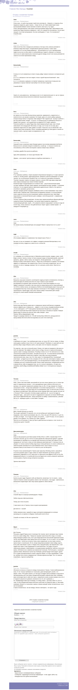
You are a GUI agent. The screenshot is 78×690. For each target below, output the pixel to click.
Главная (12, 9)
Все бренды (21, 9)
